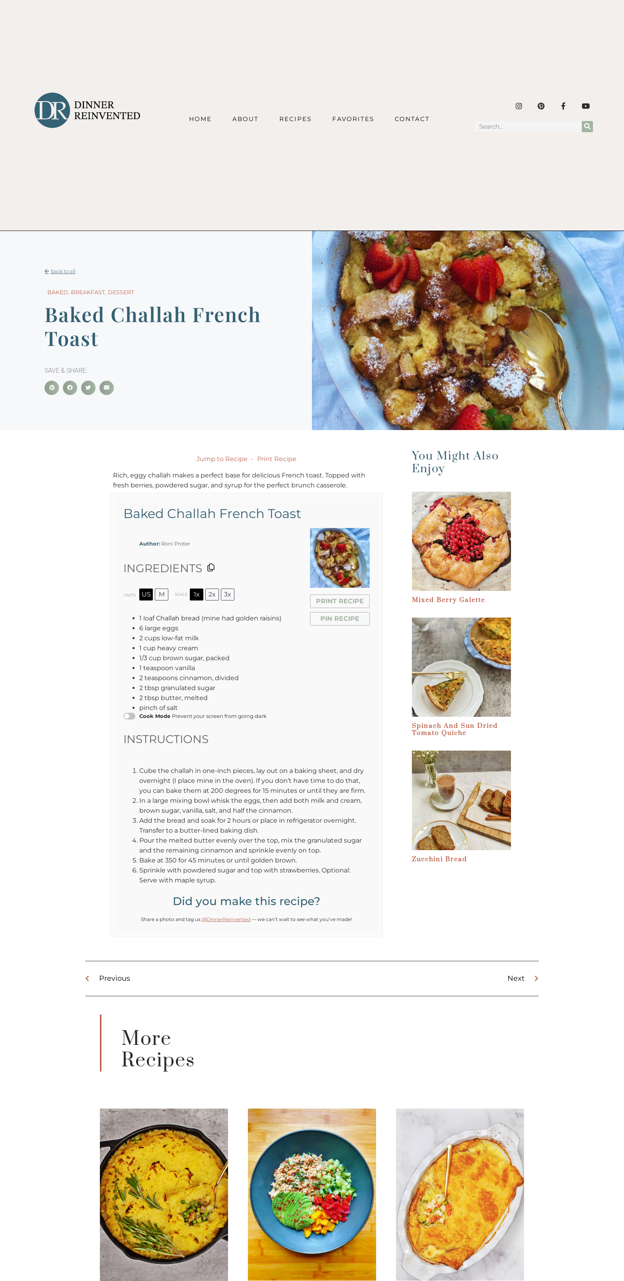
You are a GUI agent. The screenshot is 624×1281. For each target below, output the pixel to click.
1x (197, 594)
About (245, 119)
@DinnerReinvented (226, 919)
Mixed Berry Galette (448, 600)
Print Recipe (276, 459)
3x (227, 594)
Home (200, 119)
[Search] (587, 126)
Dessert (121, 292)
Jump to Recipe (222, 459)
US (146, 594)
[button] (52, 388)
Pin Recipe (339, 618)
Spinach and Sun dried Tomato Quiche (455, 729)
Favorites (353, 119)
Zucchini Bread (439, 859)
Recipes (295, 119)
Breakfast (88, 292)
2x (212, 594)
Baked (57, 292)
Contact (412, 119)
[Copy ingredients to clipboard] (211, 567)
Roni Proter (175, 544)
